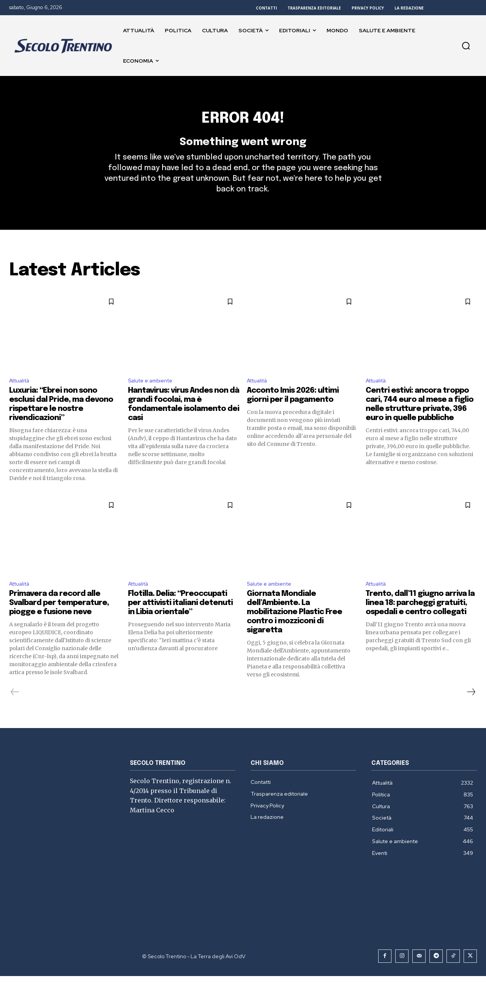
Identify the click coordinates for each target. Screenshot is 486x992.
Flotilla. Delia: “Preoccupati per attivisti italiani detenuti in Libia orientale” (180, 619)
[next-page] (471, 708)
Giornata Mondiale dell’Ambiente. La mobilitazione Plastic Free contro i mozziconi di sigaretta (294, 628)
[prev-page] (15, 708)
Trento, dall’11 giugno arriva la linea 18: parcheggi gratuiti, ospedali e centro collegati (420, 619)
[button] (466, 46)
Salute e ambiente (154, 394)
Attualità (22, 394)
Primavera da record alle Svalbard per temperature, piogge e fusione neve (59, 619)
